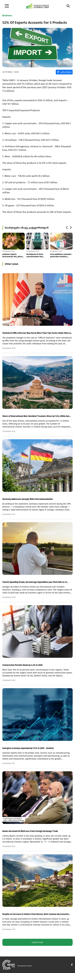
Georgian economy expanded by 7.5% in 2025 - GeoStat (28, 748)
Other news (11, 264)
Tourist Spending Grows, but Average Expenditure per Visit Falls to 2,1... (35, 582)
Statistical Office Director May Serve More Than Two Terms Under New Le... (37, 333)
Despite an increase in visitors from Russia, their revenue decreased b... (36, 914)
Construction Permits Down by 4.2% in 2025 (22, 665)
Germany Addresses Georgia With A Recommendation (27, 499)
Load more (37, 942)
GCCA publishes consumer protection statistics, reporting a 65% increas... (60, 255)
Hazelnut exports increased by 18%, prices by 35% (12, 255)
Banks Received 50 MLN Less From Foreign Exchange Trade (30, 831)
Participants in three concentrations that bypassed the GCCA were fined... (36, 255)
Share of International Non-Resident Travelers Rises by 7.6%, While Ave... (36, 416)
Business (7, 15)
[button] (67, 227)
